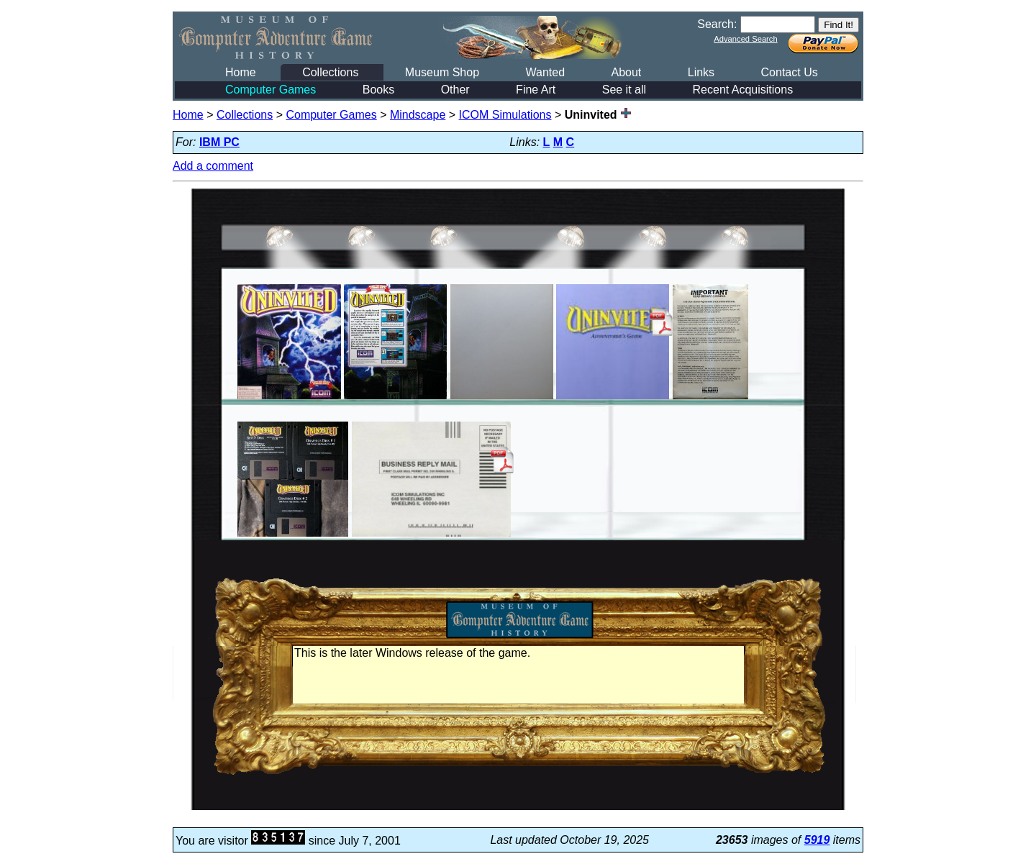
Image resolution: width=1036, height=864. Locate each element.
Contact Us (789, 72)
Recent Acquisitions (743, 89)
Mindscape (417, 115)
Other (455, 89)
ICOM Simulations (505, 115)
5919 (817, 840)
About (626, 72)
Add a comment (213, 166)
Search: (717, 24)
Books (378, 89)
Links (701, 72)
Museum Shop (442, 72)
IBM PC (219, 142)
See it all (624, 89)
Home (240, 72)
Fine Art (535, 89)
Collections (330, 72)
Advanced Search (745, 39)
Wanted (545, 72)
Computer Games (270, 89)
